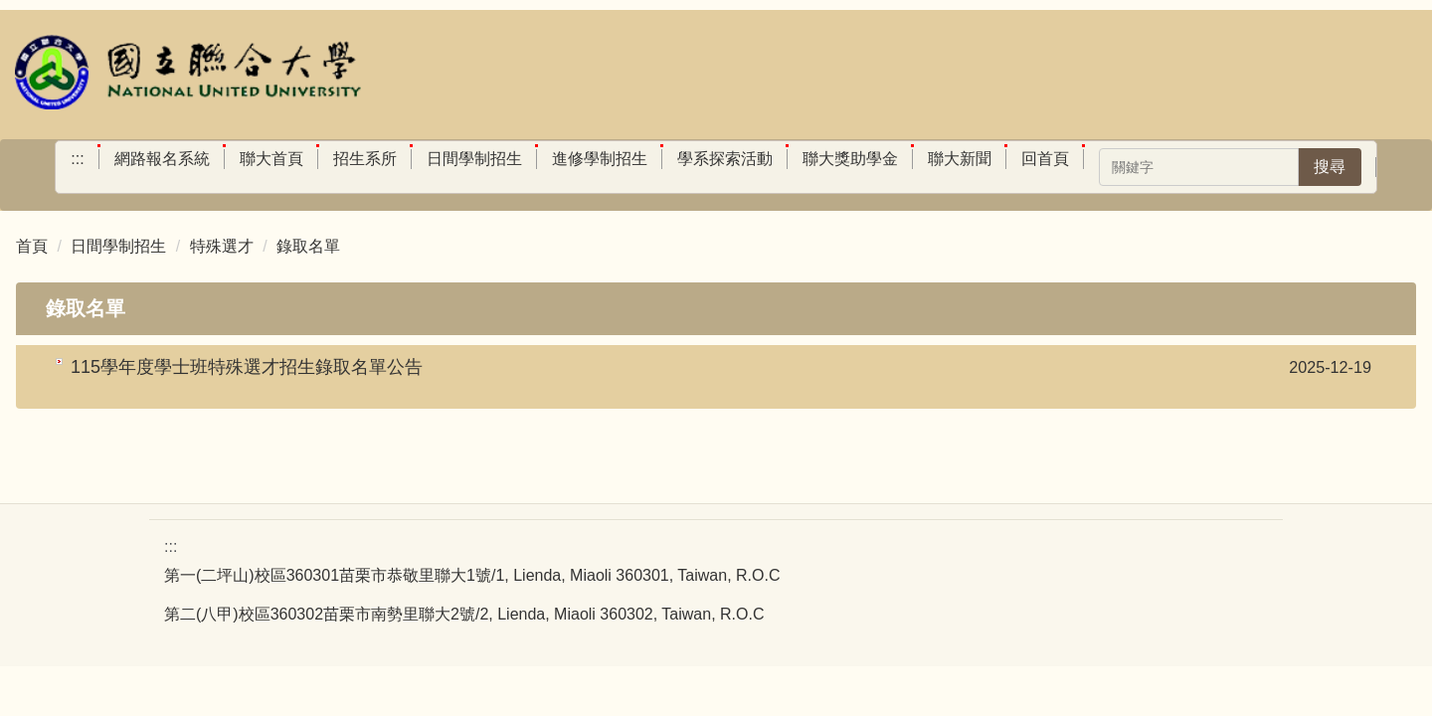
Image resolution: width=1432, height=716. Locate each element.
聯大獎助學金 (850, 158)
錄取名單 (308, 246)
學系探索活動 (725, 158)
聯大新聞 (959, 158)
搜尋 (1329, 166)
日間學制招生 (474, 158)
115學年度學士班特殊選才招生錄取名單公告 (247, 367)
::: (77, 158)
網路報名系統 (162, 158)
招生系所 (365, 158)
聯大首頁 (271, 158)
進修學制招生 (599, 158)
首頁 (32, 246)
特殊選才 (222, 246)
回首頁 (1045, 158)
